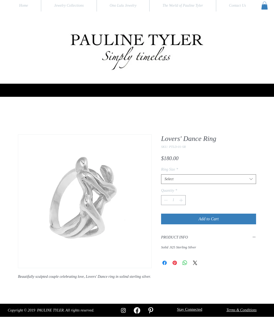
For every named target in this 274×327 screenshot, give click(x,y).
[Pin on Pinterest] (175, 263)
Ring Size (169, 169)
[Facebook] (137, 310)
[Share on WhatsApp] (185, 263)
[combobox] (208, 179)
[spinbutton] (173, 200)
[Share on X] (195, 263)
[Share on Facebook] (164, 263)
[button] (264, 6)
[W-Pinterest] (150, 310)
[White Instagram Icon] (123, 310)
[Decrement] (165, 200)
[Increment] (181, 200)
